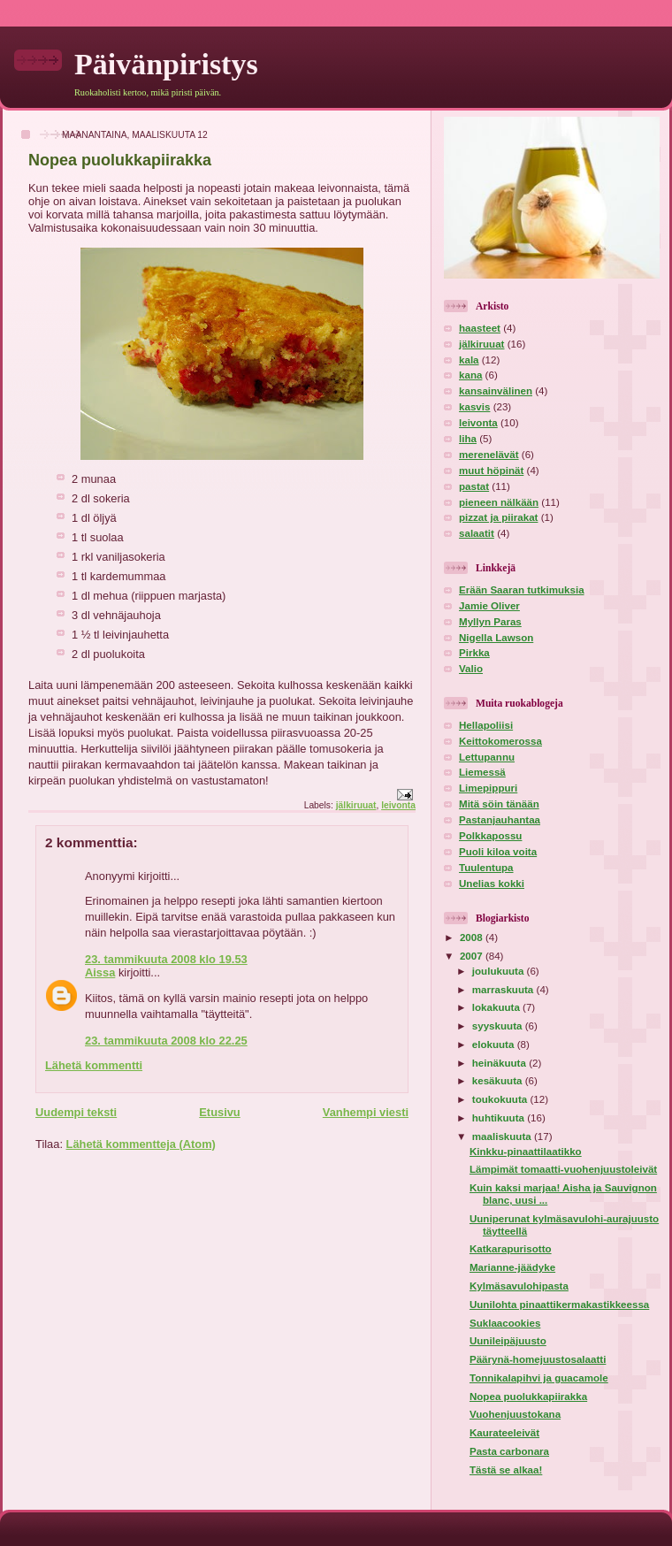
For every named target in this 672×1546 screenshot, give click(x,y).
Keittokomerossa (500, 741)
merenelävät (489, 454)
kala (469, 360)
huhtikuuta (499, 1118)
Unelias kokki (491, 883)
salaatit (476, 533)
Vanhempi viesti (366, 1112)
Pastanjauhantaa (499, 820)
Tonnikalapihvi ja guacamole (539, 1378)
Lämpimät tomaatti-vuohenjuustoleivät (563, 1169)
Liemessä (482, 772)
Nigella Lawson (496, 637)
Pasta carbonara (509, 1451)
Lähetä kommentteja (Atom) (141, 1144)
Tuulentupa (486, 867)
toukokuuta (501, 1099)
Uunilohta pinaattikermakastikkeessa (559, 1304)
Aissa (100, 972)
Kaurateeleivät (504, 1432)
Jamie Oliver (489, 606)
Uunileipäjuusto (508, 1341)
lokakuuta (497, 1007)
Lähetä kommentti (93, 1065)
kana (470, 375)
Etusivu (219, 1112)
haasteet (479, 328)
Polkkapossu (490, 835)
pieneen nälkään (498, 502)
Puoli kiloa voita (498, 851)
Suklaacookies (505, 1323)
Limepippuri (488, 788)
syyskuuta (498, 1026)
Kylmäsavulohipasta (519, 1286)
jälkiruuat (356, 805)
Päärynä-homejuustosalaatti (538, 1359)
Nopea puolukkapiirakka (528, 1396)
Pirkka (474, 652)
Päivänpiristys (166, 64)
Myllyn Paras (490, 621)
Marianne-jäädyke (512, 1267)
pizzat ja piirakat (498, 517)
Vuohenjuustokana (515, 1414)
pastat (474, 486)
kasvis (474, 407)
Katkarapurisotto (511, 1249)
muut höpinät (491, 470)
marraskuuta (504, 989)
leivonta (398, 805)
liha (468, 438)
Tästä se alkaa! (506, 1470)
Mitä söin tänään (499, 804)
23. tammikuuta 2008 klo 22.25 (166, 1040)
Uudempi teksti (76, 1112)
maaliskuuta (503, 1136)
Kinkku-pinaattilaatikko (526, 1151)
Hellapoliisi (486, 725)
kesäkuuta (498, 1080)
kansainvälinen (495, 391)
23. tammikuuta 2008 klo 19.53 (166, 959)
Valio (471, 668)
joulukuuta (499, 971)
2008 (472, 937)
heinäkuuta (500, 1063)
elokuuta (494, 1044)
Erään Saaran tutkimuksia (521, 590)
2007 (472, 956)
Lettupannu (487, 757)
